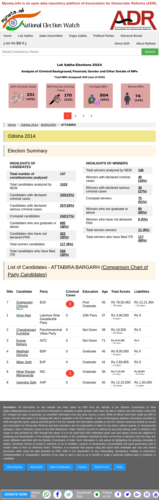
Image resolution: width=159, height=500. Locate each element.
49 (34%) (142, 179)
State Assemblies (51, 35)
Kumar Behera (21, 342)
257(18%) (67, 205)
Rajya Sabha (78, 35)
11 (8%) (143, 230)
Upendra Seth (26, 382)
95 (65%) (142, 210)
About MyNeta (146, 43)
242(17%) (67, 216)
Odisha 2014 (29, 124)
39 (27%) (142, 189)
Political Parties (103, 35)
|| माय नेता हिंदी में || (14, 43)
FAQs (119, 467)
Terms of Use (101, 467)
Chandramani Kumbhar (26, 331)
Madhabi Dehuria (22, 353)
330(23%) (67, 195)
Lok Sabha (25, 35)
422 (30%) (64, 235)
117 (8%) (66, 244)
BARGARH (48, 124)
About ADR (122, 43)
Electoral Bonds (131, 35)
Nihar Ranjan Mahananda (25, 373)
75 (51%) (142, 200)
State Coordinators (60, 467)
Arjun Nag (23, 315)
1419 (63, 184)
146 (141, 170)
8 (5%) (143, 219)
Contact (82, 467)
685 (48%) (64, 224)
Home (7, 35)
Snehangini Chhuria (24, 304)
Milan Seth (24, 362)
